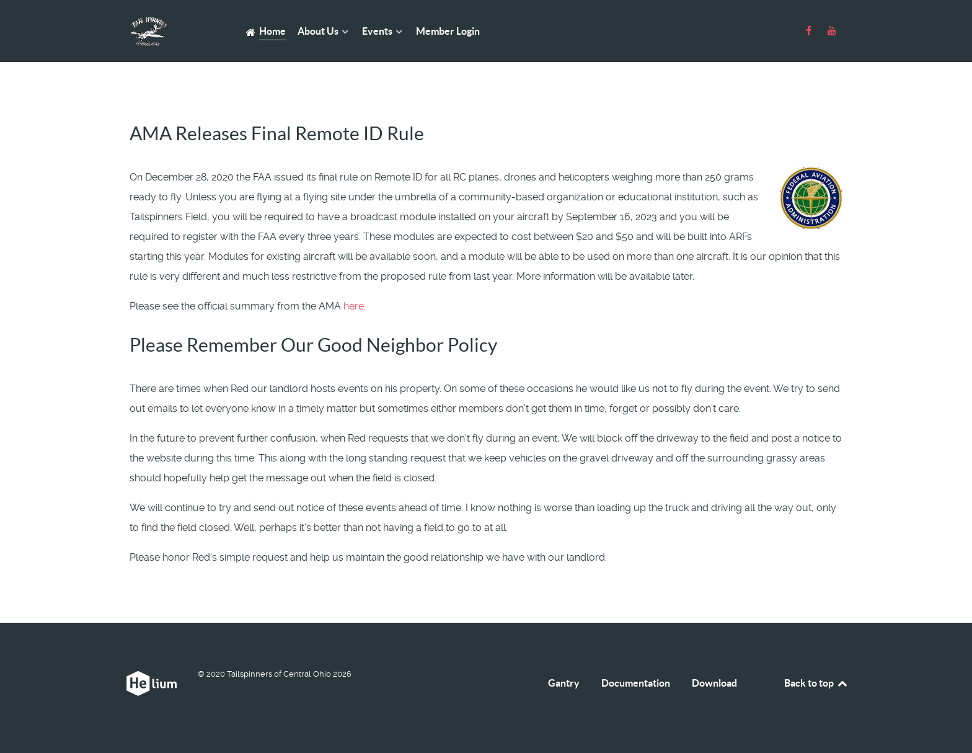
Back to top (816, 682)
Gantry (564, 682)
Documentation (635, 682)
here (353, 306)
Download (714, 682)
